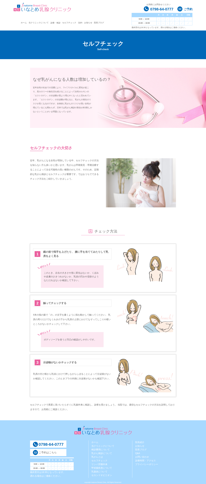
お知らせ (88, 22)
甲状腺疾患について (101, 468)
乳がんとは (97, 457)
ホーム (24, 22)
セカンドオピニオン (101, 475)
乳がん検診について (101, 453)
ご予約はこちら (48, 452)
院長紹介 (139, 442)
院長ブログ (99, 22)
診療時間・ (141, 460)
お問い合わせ (142, 457)
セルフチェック (69, 22)
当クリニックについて (39, 22)
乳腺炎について (99, 471)
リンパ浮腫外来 (99, 464)
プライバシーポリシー (146, 464)
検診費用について (100, 449)
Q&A (80, 22)
